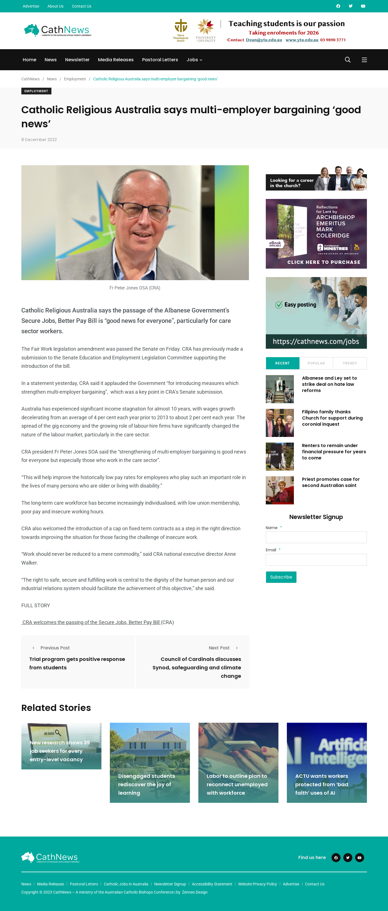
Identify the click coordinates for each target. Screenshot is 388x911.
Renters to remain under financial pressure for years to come (334, 451)
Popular (316, 363)
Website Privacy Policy (257, 884)
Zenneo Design (195, 892)
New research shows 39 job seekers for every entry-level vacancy (60, 751)
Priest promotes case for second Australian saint (331, 482)
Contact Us (81, 6)
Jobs (192, 59)
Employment (36, 91)
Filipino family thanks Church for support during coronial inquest (332, 418)
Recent (282, 363)
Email (273, 550)
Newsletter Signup (170, 884)
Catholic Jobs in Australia (126, 884)
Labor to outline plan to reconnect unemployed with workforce (237, 784)
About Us (55, 6)
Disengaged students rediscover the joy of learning (146, 784)
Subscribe (281, 577)
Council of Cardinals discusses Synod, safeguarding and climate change (197, 667)
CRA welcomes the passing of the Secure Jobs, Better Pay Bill (91, 622)
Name (274, 528)
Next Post (225, 648)
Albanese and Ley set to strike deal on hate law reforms (329, 384)
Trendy (350, 363)
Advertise (31, 6)
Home (29, 59)
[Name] (316, 537)
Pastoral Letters (160, 59)
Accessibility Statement (212, 884)
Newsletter (77, 59)
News (51, 59)
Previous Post (49, 648)
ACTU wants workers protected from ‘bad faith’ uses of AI (321, 784)
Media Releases (116, 59)
